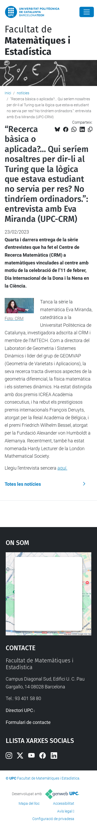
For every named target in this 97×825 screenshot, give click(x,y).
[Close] (86, 12)
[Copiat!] (90, 129)
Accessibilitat (63, 803)
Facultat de (37, 40)
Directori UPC (19, 710)
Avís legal (64, 811)
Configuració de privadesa (53, 819)
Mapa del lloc (29, 803)
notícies (23, 93)
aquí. (62, 468)
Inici (8, 93)
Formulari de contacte (28, 722)
